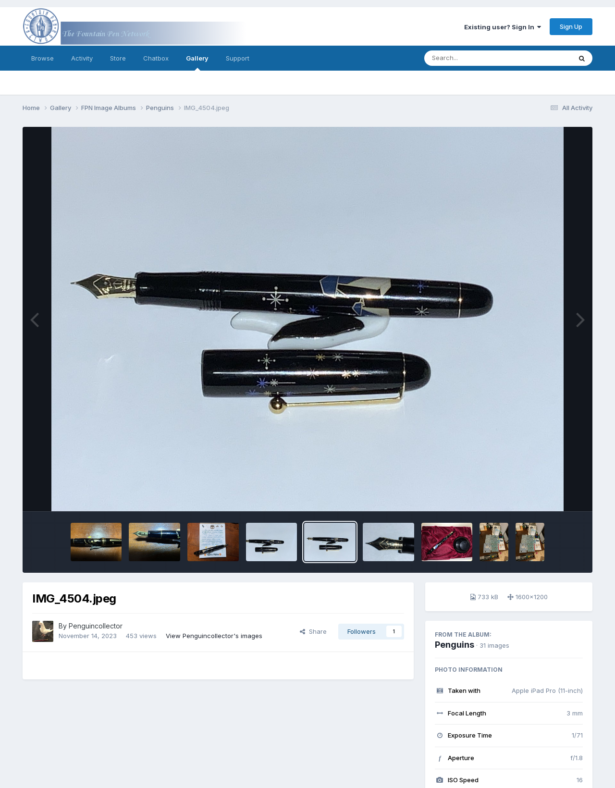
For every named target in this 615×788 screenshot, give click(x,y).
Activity (82, 58)
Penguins (454, 645)
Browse (42, 58)
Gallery (197, 62)
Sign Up (571, 26)
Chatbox (156, 58)
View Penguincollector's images (214, 636)
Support (237, 58)
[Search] (471, 58)
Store (118, 58)
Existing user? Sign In (502, 27)
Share (313, 631)
